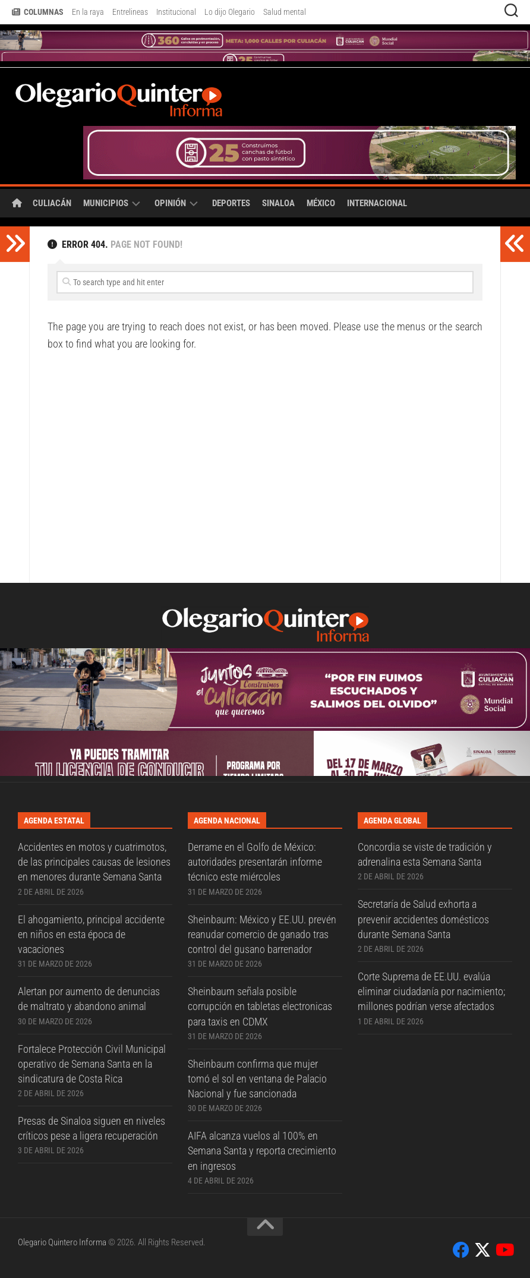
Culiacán (52, 203)
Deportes (231, 203)
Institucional (176, 12)
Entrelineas (130, 12)
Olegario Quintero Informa (62, 1242)
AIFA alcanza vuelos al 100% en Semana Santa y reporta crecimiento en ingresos (262, 1150)
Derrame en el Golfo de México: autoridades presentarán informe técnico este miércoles (255, 862)
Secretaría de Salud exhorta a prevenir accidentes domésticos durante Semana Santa (423, 919)
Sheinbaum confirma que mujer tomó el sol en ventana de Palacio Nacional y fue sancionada (257, 1079)
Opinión (170, 203)
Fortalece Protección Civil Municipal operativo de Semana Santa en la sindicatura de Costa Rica (92, 1064)
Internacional (377, 203)
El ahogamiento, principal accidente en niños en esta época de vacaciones (91, 934)
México (321, 203)
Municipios (105, 203)
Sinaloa (278, 203)
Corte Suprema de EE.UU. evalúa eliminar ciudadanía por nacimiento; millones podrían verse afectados (431, 991)
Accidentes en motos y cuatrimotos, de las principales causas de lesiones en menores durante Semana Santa (94, 862)
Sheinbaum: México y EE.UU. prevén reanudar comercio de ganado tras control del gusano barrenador (262, 934)
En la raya (88, 12)
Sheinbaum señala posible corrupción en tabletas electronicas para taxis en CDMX (260, 1006)
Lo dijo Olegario (229, 12)
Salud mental (284, 12)
